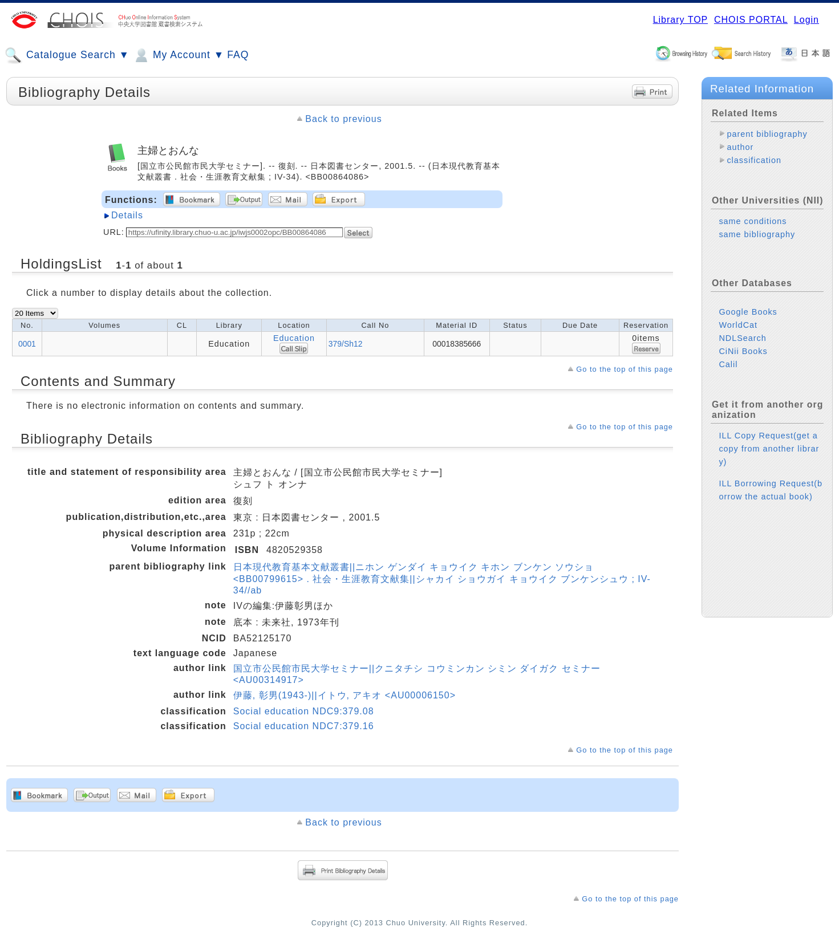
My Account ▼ (178, 55)
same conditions (753, 221)
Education (294, 338)
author (740, 147)
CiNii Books (743, 351)
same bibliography (757, 234)
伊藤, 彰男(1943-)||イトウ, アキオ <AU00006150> (344, 695)
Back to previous (343, 119)
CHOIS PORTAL (751, 20)
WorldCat (738, 325)
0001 (27, 343)
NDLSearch (742, 338)
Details (127, 215)
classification (754, 160)
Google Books (748, 311)
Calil (728, 364)
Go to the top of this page (624, 369)
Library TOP (680, 20)
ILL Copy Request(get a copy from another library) (769, 448)
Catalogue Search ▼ (67, 55)
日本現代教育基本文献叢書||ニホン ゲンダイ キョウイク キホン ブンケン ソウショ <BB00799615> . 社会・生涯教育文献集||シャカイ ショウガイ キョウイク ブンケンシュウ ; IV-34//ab (442, 578)
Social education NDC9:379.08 (303, 711)
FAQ (238, 54)
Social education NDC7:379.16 (303, 726)
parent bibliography (767, 134)
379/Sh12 (346, 343)
